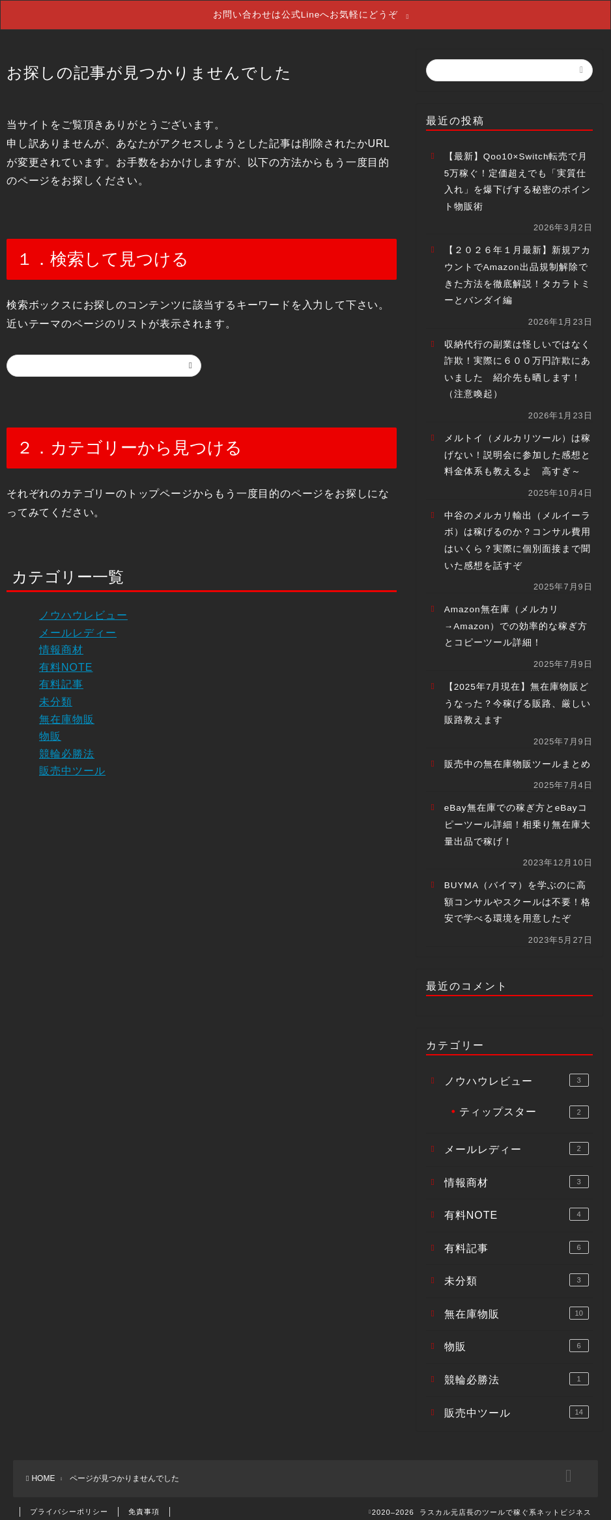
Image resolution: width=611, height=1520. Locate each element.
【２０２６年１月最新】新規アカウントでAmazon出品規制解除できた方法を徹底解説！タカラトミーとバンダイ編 (517, 268)
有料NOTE (65, 660)
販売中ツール (72, 763)
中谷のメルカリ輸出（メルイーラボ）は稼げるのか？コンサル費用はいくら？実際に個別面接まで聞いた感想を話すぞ (517, 533)
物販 (50, 729)
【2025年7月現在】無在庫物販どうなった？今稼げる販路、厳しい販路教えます (517, 696)
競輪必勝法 (66, 746)
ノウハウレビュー (83, 608)
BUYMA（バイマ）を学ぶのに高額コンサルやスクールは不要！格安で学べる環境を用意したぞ (517, 894)
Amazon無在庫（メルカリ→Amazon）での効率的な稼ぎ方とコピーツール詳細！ (516, 618)
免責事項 (144, 1504)
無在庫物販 (66, 712)
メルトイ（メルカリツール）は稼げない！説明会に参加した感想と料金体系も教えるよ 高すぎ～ (517, 447)
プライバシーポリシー (69, 1504)
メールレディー (78, 625)
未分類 (55, 694)
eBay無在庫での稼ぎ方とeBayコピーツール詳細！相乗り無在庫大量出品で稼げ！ (517, 817)
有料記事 (61, 677)
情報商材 (61, 642)
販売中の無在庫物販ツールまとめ (517, 757)
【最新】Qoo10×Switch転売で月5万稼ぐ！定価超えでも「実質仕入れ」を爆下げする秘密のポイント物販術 (517, 174)
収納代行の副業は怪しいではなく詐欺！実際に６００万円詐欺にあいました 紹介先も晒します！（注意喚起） (517, 362)
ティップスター (524, 1104)
